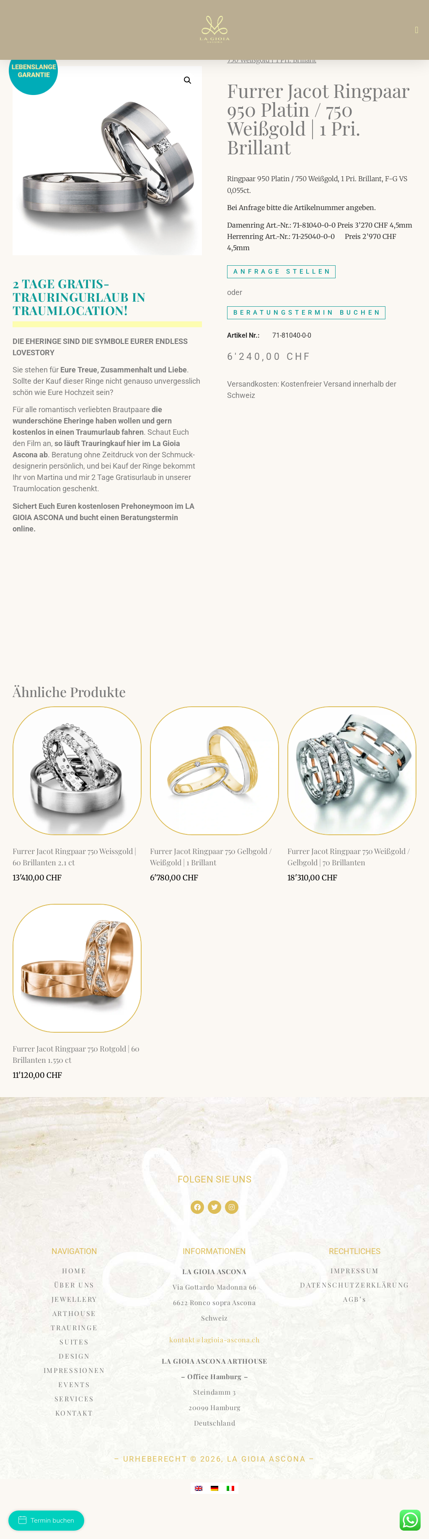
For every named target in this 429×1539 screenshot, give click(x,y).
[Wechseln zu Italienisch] (230, 1517)
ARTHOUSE (74, 1343)
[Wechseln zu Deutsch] (214, 1517)
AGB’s (355, 1328)
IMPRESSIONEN (74, 1399)
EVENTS (74, 1414)
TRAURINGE (74, 1357)
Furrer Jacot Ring (275, 78)
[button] (417, 30)
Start (234, 78)
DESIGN (74, 1385)
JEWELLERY (74, 1328)
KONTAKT (74, 1442)
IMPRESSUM (355, 1300)
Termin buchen (46, 1520)
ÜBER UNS (74, 1314)
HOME (74, 1300)
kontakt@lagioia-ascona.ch (214, 1369)
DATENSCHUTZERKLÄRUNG (354, 1314)
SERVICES (74, 1428)
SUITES (74, 1371)
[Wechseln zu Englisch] (199, 1517)
